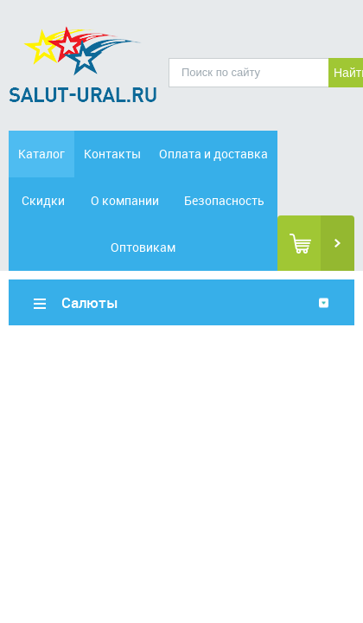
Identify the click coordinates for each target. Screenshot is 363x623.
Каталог (41, 153)
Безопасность (224, 200)
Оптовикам (143, 247)
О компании (125, 200)
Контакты (112, 153)
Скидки (43, 200)
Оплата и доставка (213, 153)
